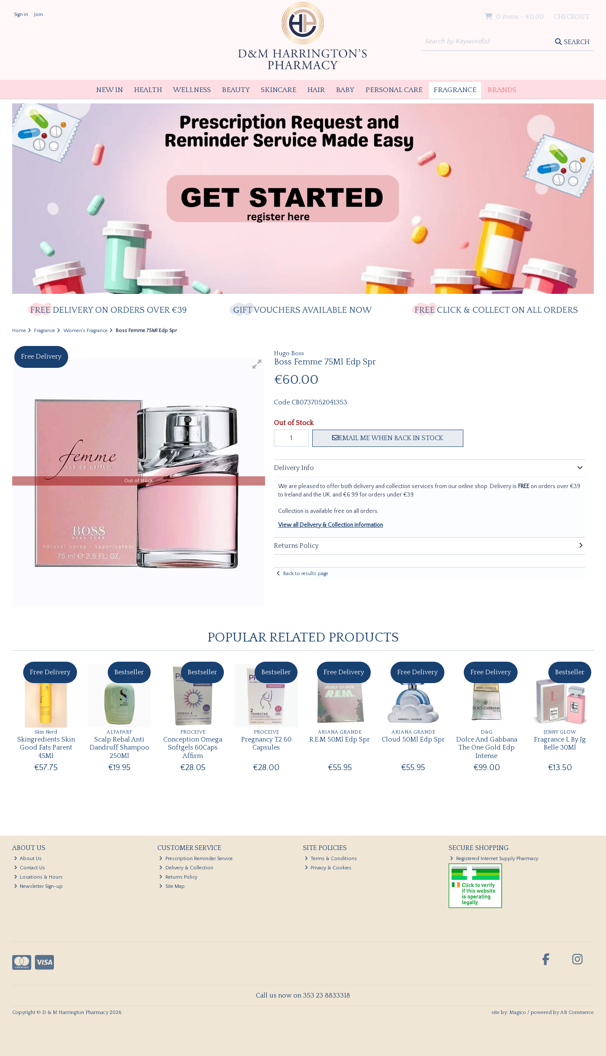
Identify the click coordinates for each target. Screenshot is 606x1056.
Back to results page (305, 573)
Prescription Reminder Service (196, 858)
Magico (517, 1012)
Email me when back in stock (387, 438)
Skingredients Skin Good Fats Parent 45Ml (46, 747)
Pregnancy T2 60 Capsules (266, 743)
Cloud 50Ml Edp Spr (413, 739)
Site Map (172, 886)
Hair (316, 90)
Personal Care (394, 90)
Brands (501, 90)
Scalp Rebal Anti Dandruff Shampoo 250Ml (119, 747)
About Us (28, 858)
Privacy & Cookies (328, 868)
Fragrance (454, 90)
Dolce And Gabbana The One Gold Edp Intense (486, 747)
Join (38, 14)
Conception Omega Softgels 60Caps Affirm (192, 747)
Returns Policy (178, 877)
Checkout (571, 17)
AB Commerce (577, 1012)
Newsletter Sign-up (38, 886)
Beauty (236, 90)
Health (148, 90)
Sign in (21, 14)
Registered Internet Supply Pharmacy (494, 858)
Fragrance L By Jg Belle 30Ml (560, 743)
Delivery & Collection (186, 868)
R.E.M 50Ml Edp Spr (339, 739)
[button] (257, 364)
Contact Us (29, 868)
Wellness (192, 90)
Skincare (278, 90)
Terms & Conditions (331, 858)
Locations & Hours (38, 877)
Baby (345, 90)
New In (109, 90)
